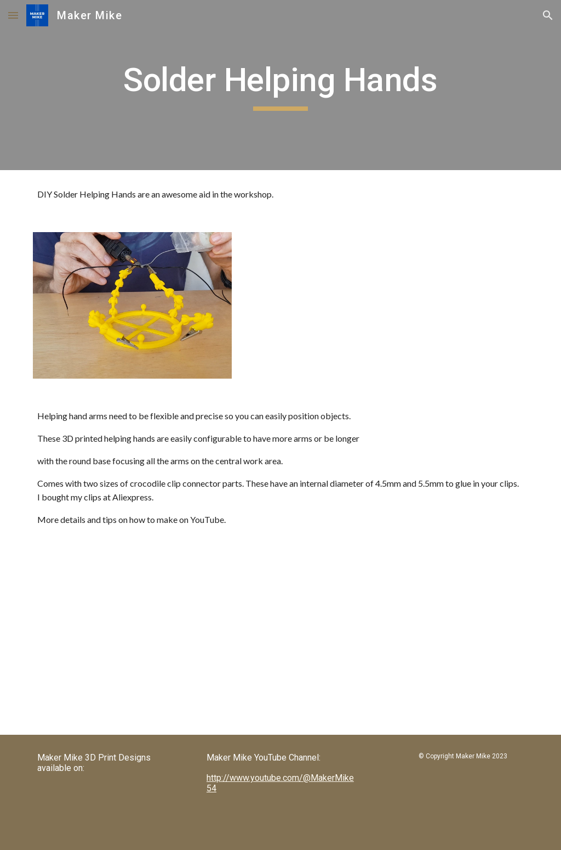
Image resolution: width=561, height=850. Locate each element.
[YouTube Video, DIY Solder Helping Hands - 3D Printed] (153, 640)
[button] (13, 15)
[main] (280, 85)
